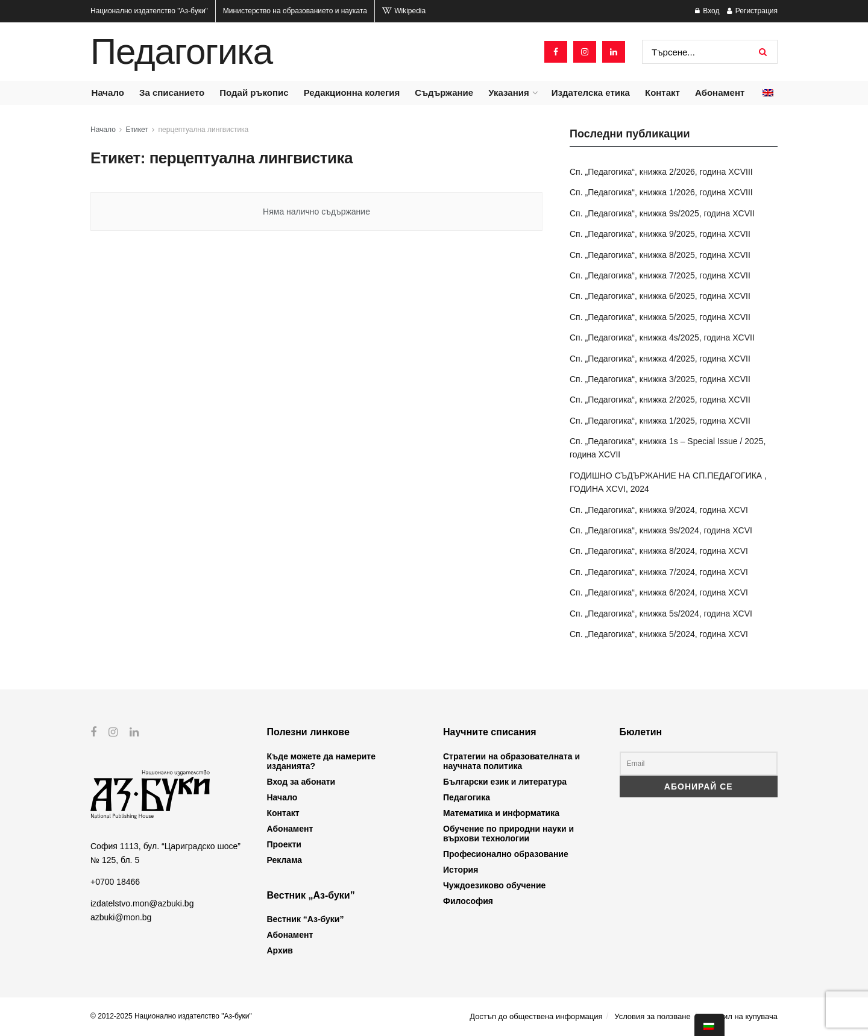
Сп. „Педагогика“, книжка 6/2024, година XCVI (659, 592)
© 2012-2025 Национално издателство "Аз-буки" (171, 1016)
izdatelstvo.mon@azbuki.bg (141, 903)
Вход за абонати (301, 781)
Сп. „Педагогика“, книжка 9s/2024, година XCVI (661, 530)
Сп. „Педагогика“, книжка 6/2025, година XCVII (660, 296)
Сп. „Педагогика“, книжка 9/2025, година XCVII (660, 234)
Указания (508, 92)
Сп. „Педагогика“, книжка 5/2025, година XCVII (660, 317)
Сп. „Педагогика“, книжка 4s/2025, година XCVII (662, 337)
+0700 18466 (115, 882)
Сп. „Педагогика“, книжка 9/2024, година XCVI (659, 510)
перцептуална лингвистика (204, 129)
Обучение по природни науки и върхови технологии (508, 833)
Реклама (285, 860)
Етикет (137, 129)
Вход (707, 11)
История (460, 869)
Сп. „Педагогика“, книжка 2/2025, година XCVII (660, 399)
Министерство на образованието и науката (295, 11)
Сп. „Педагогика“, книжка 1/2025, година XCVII (660, 420)
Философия (468, 901)
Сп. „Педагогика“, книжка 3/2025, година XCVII (660, 379)
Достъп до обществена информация (536, 1016)
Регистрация (752, 11)
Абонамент (719, 92)
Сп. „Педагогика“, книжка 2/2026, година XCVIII (661, 172)
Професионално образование (505, 854)
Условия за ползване (652, 1016)
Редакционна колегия (352, 92)
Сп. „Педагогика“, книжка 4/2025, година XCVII (660, 358)
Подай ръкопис (253, 92)
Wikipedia (404, 11)
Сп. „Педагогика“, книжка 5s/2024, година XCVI (661, 613)
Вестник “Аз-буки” (305, 919)
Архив (280, 950)
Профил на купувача (740, 1016)
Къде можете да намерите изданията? (321, 761)
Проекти (284, 844)
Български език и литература (505, 781)
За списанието (171, 92)
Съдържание (444, 92)
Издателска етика (591, 92)
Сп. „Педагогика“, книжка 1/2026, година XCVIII (661, 192)
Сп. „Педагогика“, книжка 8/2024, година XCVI (659, 551)
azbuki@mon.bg (120, 916)
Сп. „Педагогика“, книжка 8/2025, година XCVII (660, 255)
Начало (108, 92)
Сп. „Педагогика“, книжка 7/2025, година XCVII (660, 275)
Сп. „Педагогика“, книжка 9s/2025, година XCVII (662, 213)
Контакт (662, 92)
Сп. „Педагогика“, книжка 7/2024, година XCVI (659, 572)
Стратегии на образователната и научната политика (511, 761)
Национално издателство (149, 11)
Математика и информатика (501, 813)
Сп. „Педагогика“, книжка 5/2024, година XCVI (659, 634)
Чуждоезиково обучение (494, 885)
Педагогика (181, 52)
